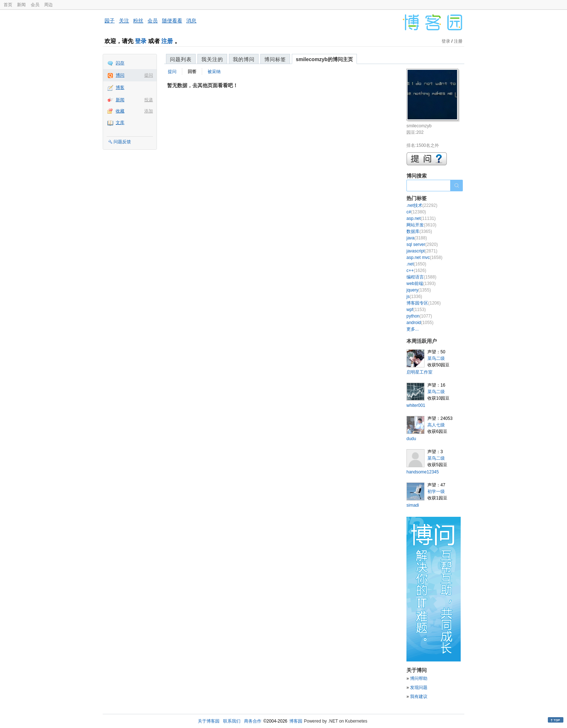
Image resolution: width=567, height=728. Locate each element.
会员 (35, 4)
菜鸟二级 (436, 358)
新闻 (21, 4)
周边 (48, 4)
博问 (120, 75)
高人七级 (436, 424)
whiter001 (415, 405)
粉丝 (138, 21)
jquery (418, 290)
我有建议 (418, 696)
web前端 (421, 283)
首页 (8, 4)
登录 (140, 41)
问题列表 (181, 59)
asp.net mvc (424, 257)
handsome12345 (422, 471)
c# (416, 211)
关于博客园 (208, 721)
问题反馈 (122, 141)
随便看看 (172, 21)
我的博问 (244, 59)
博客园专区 (423, 303)
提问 (148, 75)
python (419, 316)
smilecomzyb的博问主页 (324, 59)
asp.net (421, 218)
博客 (120, 87)
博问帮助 (418, 678)
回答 (192, 71)
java (416, 237)
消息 (191, 21)
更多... (412, 329)
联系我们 (231, 721)
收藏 (120, 111)
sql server (422, 244)
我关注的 (212, 59)
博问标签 (275, 59)
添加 (148, 111)
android (420, 322)
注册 (167, 41)
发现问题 (418, 687)
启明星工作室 (419, 372)
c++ (416, 270)
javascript (421, 251)
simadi (412, 505)
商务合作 (252, 721)
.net (416, 264)
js (414, 296)
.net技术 (421, 205)
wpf (416, 309)
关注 (124, 21)
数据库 (419, 231)
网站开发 (421, 224)
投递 (148, 99)
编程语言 (421, 277)
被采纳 (214, 71)
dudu (411, 438)
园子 (110, 21)
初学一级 (436, 491)
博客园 (295, 721)
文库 (120, 122)
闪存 (120, 62)
